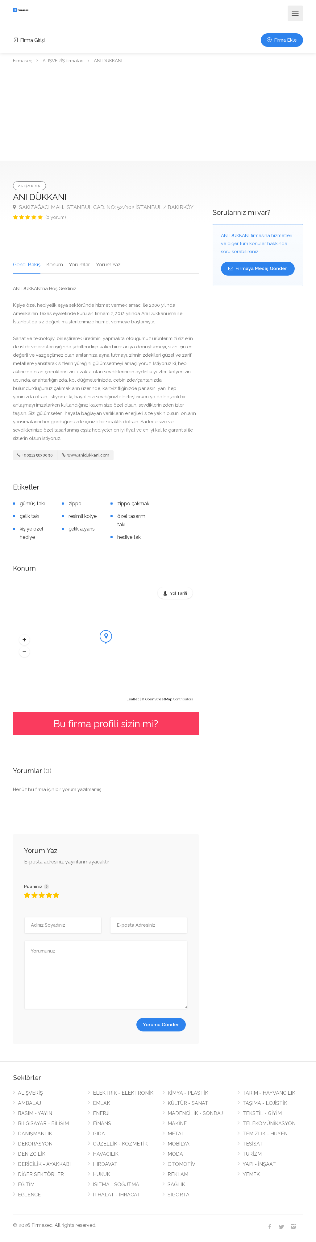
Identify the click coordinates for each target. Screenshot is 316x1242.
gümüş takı (32, 503)
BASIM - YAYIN (35, 1113)
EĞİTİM (26, 1184)
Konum (54, 264)
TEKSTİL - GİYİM (262, 1113)
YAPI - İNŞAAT (259, 1164)
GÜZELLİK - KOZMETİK (120, 1144)
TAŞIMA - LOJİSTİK (265, 1103)
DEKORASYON (35, 1144)
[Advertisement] (158, 114)
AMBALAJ (29, 1103)
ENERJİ (101, 1113)
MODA (175, 1154)
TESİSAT (253, 1144)
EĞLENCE (29, 1195)
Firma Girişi (29, 40)
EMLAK (101, 1103)
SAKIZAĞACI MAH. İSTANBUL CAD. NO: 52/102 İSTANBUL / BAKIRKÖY (103, 207)
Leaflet (133, 699)
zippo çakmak (133, 503)
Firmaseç (22, 61)
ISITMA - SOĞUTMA (116, 1184)
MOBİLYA (178, 1144)
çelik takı (29, 516)
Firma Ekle (282, 40)
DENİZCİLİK (31, 1154)
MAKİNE (177, 1123)
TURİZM (252, 1154)
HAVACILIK (105, 1154)
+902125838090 (35, 455)
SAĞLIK (176, 1184)
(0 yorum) (55, 217)
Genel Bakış (26, 264)
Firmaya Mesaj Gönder (257, 268)
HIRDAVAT (105, 1164)
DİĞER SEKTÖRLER (41, 1174)
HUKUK (101, 1174)
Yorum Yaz (108, 264)
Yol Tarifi (178, 593)
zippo (75, 503)
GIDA (99, 1134)
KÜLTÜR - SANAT (188, 1103)
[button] (24, 640)
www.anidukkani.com (85, 455)
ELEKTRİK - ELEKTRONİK (123, 1093)
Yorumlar (79, 264)
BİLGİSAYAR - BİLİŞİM (43, 1123)
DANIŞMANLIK (35, 1134)
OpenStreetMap (158, 699)
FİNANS (102, 1123)
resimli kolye (83, 516)
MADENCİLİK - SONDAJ (195, 1113)
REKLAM (178, 1174)
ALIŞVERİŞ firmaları (63, 61)
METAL (176, 1134)
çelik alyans (82, 529)
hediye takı (129, 537)
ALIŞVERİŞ (29, 185)
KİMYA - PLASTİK (188, 1093)
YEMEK (251, 1174)
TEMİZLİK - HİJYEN (265, 1134)
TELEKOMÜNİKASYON (269, 1123)
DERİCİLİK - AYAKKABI (44, 1164)
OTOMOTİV (181, 1164)
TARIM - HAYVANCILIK (269, 1093)
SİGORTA (178, 1195)
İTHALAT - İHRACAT (116, 1195)
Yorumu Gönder (161, 1024)
